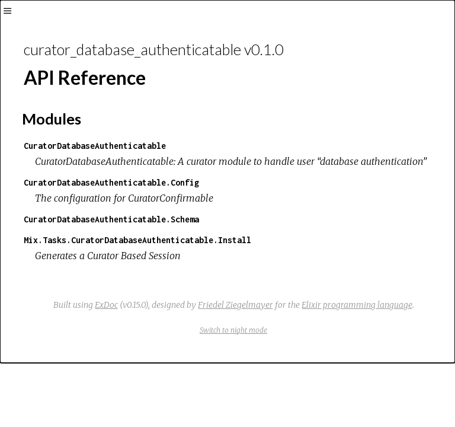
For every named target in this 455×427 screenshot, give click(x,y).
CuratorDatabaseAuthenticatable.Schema (111, 219)
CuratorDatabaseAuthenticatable (95, 146)
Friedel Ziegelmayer (235, 304)
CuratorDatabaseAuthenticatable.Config (111, 182)
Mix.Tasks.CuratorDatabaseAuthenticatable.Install (137, 240)
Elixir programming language (357, 304)
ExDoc (106, 304)
